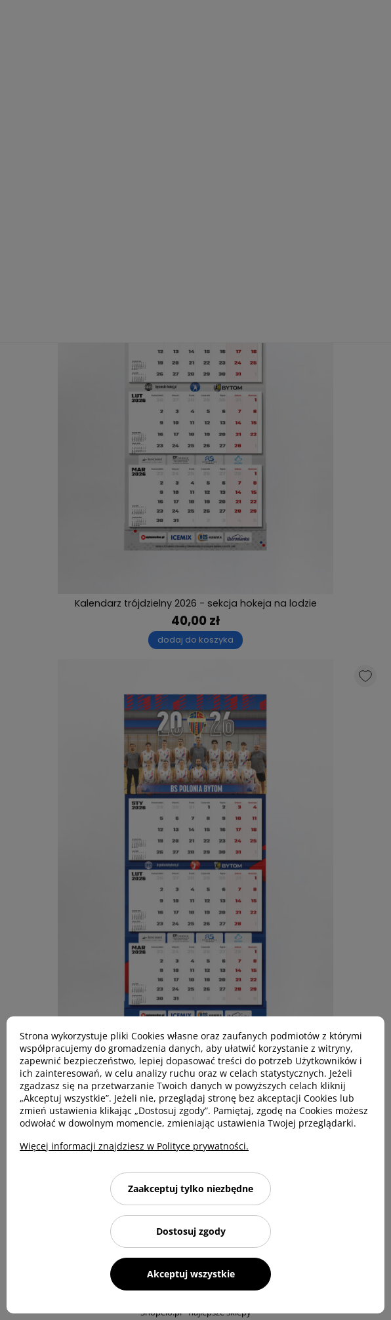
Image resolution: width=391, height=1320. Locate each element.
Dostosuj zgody (191, 1231)
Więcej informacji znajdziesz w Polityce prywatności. (134, 1146)
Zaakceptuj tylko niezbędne (190, 1188)
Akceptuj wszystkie (191, 1274)
